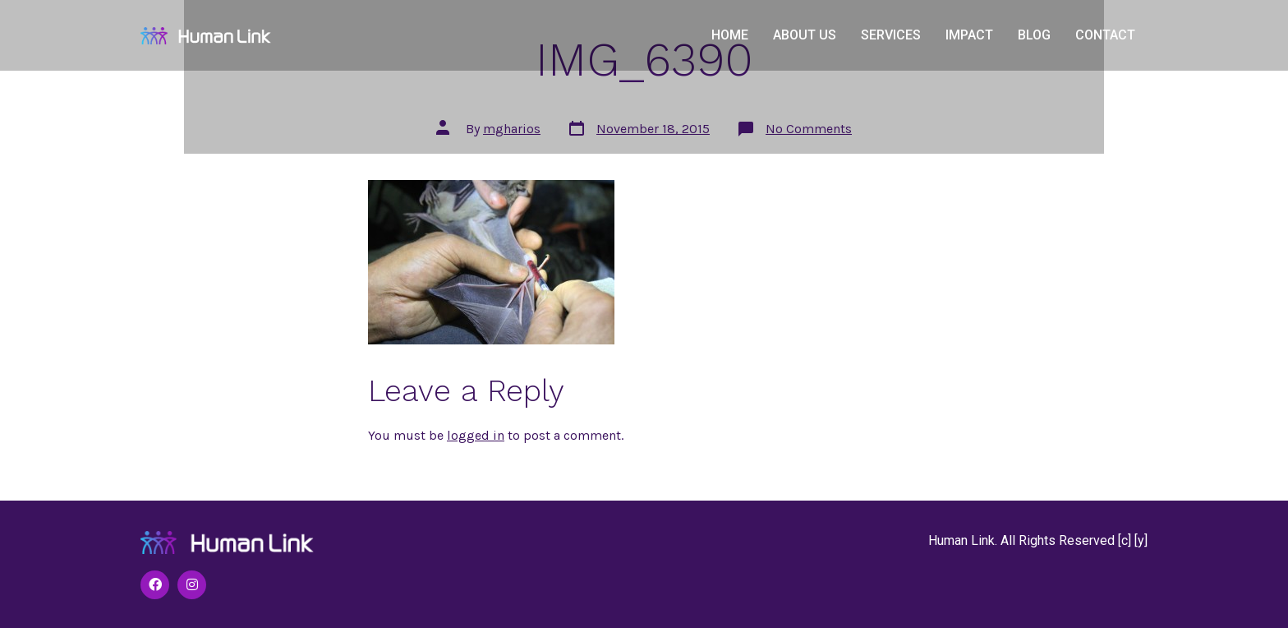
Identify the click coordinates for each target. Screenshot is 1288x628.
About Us (804, 35)
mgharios (511, 128)
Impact (969, 35)
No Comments (809, 128)
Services (891, 35)
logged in (475, 435)
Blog (1034, 35)
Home (729, 35)
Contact (1105, 35)
